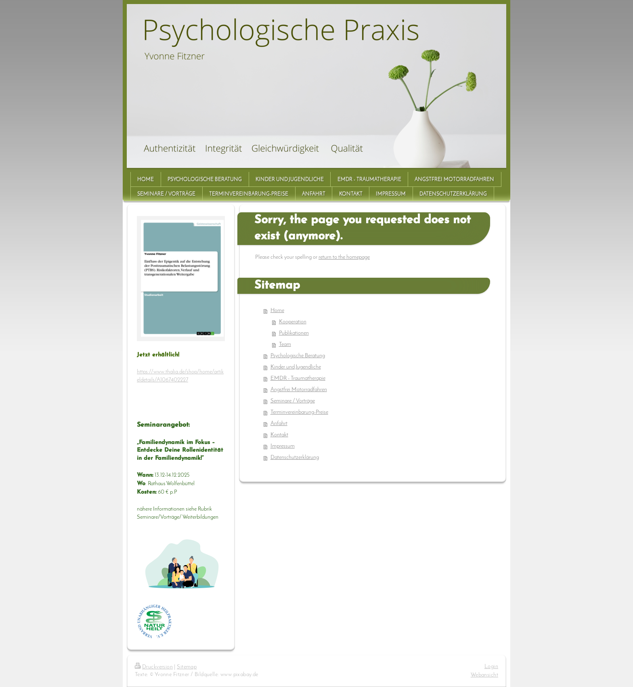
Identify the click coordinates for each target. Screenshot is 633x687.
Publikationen (294, 333)
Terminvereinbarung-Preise (299, 412)
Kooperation (292, 322)
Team (285, 344)
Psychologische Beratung (297, 356)
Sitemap (187, 667)
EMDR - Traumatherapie (297, 378)
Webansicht (484, 675)
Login (491, 667)
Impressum (282, 446)
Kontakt (279, 435)
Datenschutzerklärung (294, 458)
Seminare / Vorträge (292, 401)
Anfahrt (278, 424)
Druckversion (154, 667)
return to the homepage (344, 257)
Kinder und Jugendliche (295, 367)
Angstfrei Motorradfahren (298, 390)
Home (277, 311)
